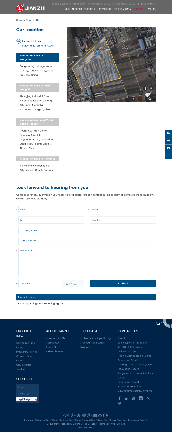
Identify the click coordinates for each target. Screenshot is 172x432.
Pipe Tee (144, 420)
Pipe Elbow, (122, 420)
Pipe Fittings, (110, 420)
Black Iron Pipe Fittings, (70, 420)
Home (67, 9)
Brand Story (53, 347)
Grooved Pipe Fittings (92, 343)
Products (90, 9)
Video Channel (54, 351)
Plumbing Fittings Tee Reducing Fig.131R (41, 303)
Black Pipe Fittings (26, 352)
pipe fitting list (86, 427)
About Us (77, 9)
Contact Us (139, 9)
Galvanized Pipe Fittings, (46, 420)
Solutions (85, 347)
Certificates (52, 343)
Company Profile (55, 338)
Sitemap (121, 424)
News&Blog (105, 9)
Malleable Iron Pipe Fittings (95, 338)
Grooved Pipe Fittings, (93, 420)
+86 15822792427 (99, 4)
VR (149, 9)
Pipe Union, (134, 420)
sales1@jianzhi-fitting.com (68, 4)
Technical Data (122, 9)
